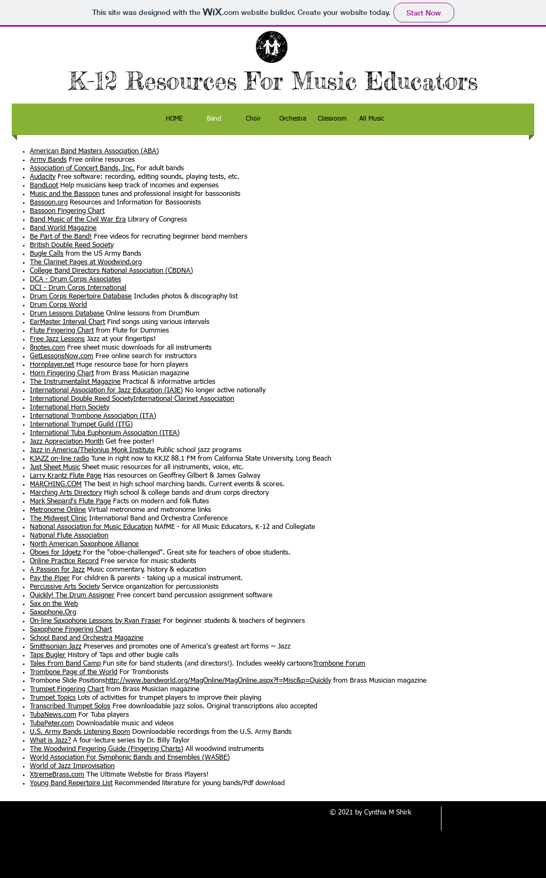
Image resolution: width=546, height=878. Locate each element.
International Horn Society (69, 407)
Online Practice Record (64, 561)
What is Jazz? (50, 740)
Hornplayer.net (52, 364)
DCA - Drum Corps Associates (75, 279)
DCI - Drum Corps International (78, 287)
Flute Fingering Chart (62, 330)
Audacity (42, 176)
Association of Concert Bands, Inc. (82, 168)
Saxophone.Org (53, 612)
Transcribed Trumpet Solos (70, 706)
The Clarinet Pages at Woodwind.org (86, 262)
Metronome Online (58, 510)
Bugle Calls (46, 253)
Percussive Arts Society (65, 586)
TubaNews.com (53, 714)
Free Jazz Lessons (57, 339)
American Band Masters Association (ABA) (94, 151)
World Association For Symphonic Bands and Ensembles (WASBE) (130, 757)
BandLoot (44, 185)
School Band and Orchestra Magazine (86, 638)
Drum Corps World (58, 305)
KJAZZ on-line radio (59, 458)
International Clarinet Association (183, 399)
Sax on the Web (54, 603)
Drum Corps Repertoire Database (81, 296)
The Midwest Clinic (58, 518)
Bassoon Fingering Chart (67, 211)
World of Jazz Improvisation (72, 766)
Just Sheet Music (55, 467)
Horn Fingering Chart (62, 373)
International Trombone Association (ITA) (93, 416)
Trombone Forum (339, 663)
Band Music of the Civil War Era (78, 219)
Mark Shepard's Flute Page (70, 501)
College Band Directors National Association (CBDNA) (111, 270)
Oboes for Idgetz (55, 552)
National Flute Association (69, 535)
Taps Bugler (48, 655)
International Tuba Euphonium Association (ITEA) (105, 433)
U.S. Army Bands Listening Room (80, 732)
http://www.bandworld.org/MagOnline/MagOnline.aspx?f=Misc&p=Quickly (218, 680)
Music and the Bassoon (65, 194)
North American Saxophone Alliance (84, 544)
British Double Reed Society (72, 245)
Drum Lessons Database (67, 313)
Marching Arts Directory (66, 492)
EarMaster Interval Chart (67, 322)
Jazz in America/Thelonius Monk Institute (92, 450)
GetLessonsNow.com (61, 356)
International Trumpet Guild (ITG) (81, 424)
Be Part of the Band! (61, 236)
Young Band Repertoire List (71, 783)
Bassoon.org (49, 202)
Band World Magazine (63, 228)
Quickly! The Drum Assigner (72, 595)
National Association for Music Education (91, 527)
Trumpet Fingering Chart (67, 689)
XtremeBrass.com (57, 774)
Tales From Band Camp (65, 663)
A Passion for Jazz (57, 569)
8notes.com (47, 347)
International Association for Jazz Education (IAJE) (106, 390)
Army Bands (48, 159)
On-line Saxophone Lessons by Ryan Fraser (95, 621)
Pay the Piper (50, 578)
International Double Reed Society (81, 399)
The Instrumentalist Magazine (75, 381)
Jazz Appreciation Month (66, 441)
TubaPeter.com (52, 723)
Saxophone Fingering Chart (71, 629)
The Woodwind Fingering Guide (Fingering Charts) (106, 749)
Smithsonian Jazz (56, 646)
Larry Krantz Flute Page (65, 475)
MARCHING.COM (56, 484)
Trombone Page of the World (73, 672)
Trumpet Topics (53, 697)
